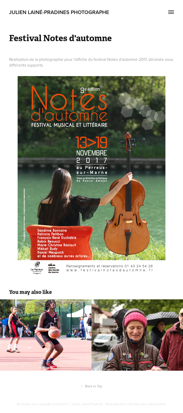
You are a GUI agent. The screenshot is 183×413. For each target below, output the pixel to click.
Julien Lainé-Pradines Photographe (59, 12)
